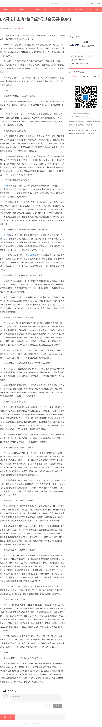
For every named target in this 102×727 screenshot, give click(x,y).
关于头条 (72, 121)
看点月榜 (96, 76)
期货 (60, 9)
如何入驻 (81, 121)
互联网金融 (78, 9)
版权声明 (72, 125)
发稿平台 (89, 121)
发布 (57, 706)
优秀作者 (85, 76)
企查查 (6, 186)
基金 (37, 9)
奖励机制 (98, 121)
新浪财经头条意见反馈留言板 (81, 113)
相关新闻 (7, 717)
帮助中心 (89, 125)
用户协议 (81, 125)
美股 (29, 9)
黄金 (52, 9)
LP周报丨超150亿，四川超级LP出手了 (83, 56)
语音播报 (55, 28)
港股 (21, 9)
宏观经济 (5, 9)
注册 (98, 3)
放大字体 (67, 28)
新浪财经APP (55, 3)
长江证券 (31, 255)
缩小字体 (61, 28)
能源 (68, 9)
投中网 (20, 28)
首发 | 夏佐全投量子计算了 (79, 63)
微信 (80, 28)
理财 (45, 9)
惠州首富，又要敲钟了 (78, 60)
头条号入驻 (74, 37)
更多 (97, 9)
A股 (14, 9)
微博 (73, 28)
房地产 (89, 9)
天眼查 (6, 235)
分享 (86, 28)
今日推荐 (75, 76)
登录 (43, 706)
